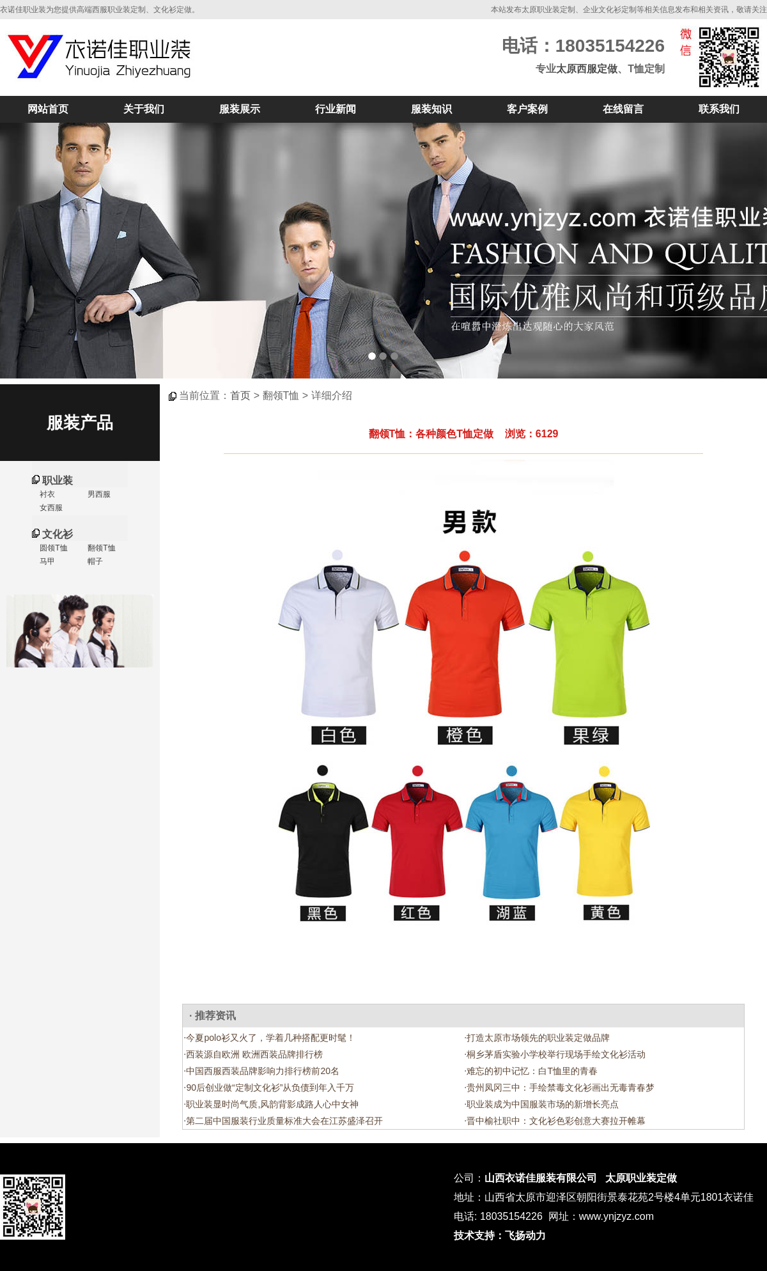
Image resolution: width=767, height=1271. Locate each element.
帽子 (94, 561)
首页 (240, 395)
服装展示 (239, 109)
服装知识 (431, 109)
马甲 (46, 561)
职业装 (57, 480)
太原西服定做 (586, 68)
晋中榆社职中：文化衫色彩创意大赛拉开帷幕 (556, 1121)
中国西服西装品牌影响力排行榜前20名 (262, 1071)
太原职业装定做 (641, 1178)
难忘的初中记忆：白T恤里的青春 (532, 1071)
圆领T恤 (53, 547)
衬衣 (46, 494)
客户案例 (527, 109)
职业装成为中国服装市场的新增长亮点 (543, 1104)
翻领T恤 (101, 547)
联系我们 (719, 109)
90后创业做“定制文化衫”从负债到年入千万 (270, 1087)
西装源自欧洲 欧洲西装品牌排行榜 (254, 1054)
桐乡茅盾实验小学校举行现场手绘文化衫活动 (556, 1054)
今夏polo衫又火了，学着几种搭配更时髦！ (270, 1038)
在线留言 (623, 109)
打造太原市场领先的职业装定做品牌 (538, 1038)
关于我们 (143, 109)
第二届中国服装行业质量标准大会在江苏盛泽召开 (284, 1121)
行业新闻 (335, 109)
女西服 (50, 507)
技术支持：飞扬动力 (500, 1235)
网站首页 (47, 109)
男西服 (98, 494)
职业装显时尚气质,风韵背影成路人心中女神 (272, 1104)
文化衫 (57, 534)
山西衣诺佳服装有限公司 (540, 1178)
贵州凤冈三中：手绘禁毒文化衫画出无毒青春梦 (561, 1087)
